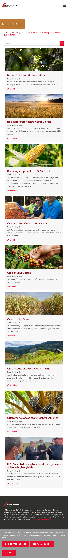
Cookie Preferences (15, 544)
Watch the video (13, 484)
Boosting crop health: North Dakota (29, 121)
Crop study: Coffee (19, 272)
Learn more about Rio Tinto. (42, 519)
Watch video (12, 89)
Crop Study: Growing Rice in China (29, 368)
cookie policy (52, 535)
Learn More (11, 286)
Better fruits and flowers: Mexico (27, 75)
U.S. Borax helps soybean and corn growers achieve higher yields (34, 466)
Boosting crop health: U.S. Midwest (29, 171)
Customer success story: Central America (33, 418)
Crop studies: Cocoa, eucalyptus (27, 223)
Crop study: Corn (18, 319)
